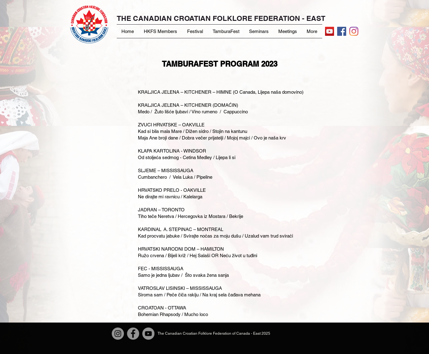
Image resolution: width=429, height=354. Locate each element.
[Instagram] (353, 31)
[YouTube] (329, 31)
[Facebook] (133, 334)
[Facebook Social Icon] (341, 31)
